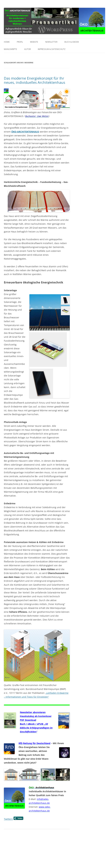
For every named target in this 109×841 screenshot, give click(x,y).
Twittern (8, 818)
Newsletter (51, 42)
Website (34, 42)
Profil (20, 42)
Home (7, 42)
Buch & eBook (71, 42)
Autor (27, 49)
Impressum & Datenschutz (51, 49)
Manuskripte (10, 49)
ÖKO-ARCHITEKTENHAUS (25, 131)
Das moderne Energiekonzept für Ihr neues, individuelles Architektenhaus (34, 80)
